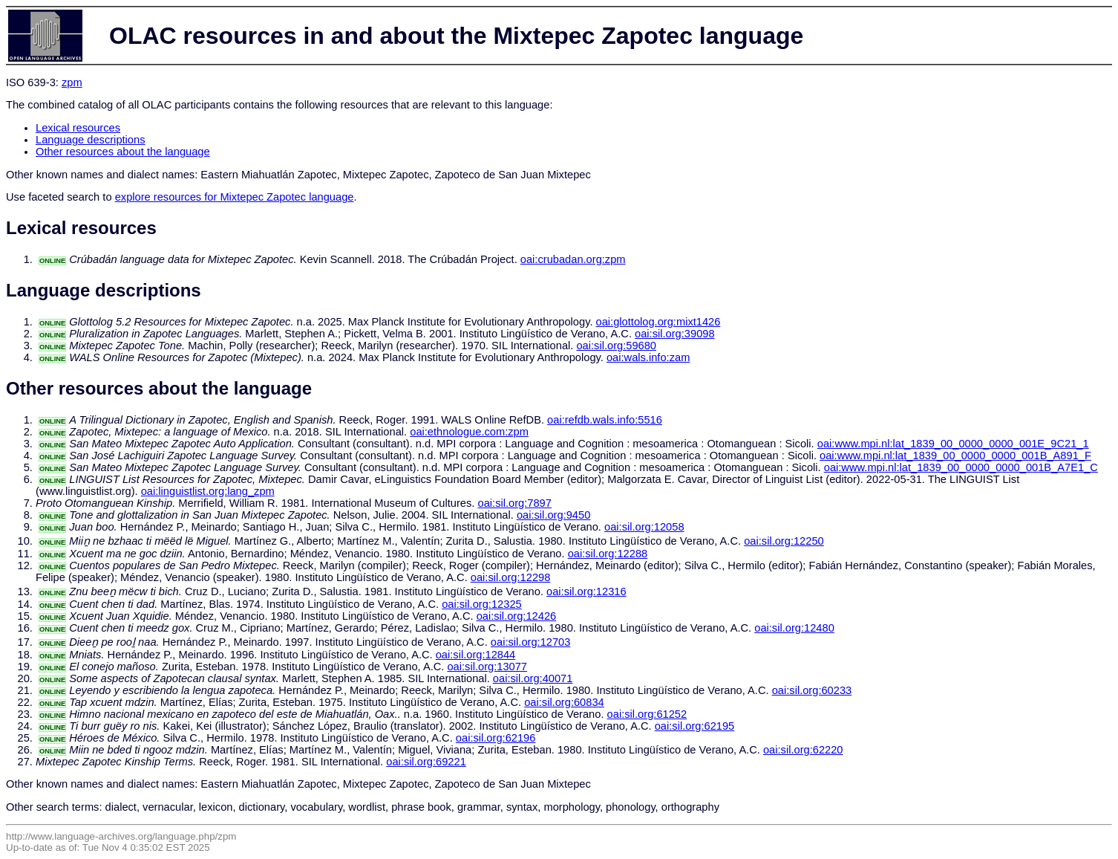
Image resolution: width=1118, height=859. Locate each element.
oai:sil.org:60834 (564, 702)
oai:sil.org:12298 (511, 577)
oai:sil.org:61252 (647, 714)
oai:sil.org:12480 (794, 628)
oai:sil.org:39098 (675, 334)
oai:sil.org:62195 (695, 726)
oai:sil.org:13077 (487, 666)
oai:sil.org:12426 (517, 616)
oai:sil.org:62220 (803, 750)
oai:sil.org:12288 (608, 554)
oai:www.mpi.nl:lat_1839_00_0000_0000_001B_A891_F (955, 455)
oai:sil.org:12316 (586, 591)
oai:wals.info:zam (648, 357)
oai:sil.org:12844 (476, 655)
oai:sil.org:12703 (531, 642)
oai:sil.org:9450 (553, 515)
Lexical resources (78, 128)
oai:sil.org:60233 (812, 690)
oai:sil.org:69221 (426, 762)
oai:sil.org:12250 (784, 541)
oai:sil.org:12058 (644, 527)
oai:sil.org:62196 (496, 738)
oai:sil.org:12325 (482, 604)
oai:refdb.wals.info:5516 (604, 420)
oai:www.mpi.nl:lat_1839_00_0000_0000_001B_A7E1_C (961, 467)
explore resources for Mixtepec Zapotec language (234, 197)
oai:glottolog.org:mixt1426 (658, 322)
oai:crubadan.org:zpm (573, 259)
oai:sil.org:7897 (515, 503)
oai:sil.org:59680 (616, 345)
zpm (72, 82)
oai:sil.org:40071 (533, 678)
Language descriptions (91, 140)
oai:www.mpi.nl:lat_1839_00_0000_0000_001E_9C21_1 (953, 444)
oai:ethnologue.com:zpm (469, 432)
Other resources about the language (123, 152)
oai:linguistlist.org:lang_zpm (208, 491)
